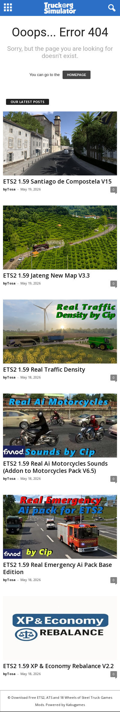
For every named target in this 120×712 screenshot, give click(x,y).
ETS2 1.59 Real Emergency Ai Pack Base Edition (57, 568)
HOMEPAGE (76, 75)
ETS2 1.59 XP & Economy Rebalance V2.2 (58, 666)
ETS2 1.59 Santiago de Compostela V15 (57, 181)
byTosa (9, 189)
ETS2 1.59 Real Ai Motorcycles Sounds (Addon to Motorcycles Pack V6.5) (55, 467)
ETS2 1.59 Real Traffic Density (44, 369)
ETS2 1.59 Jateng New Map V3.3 (46, 275)
